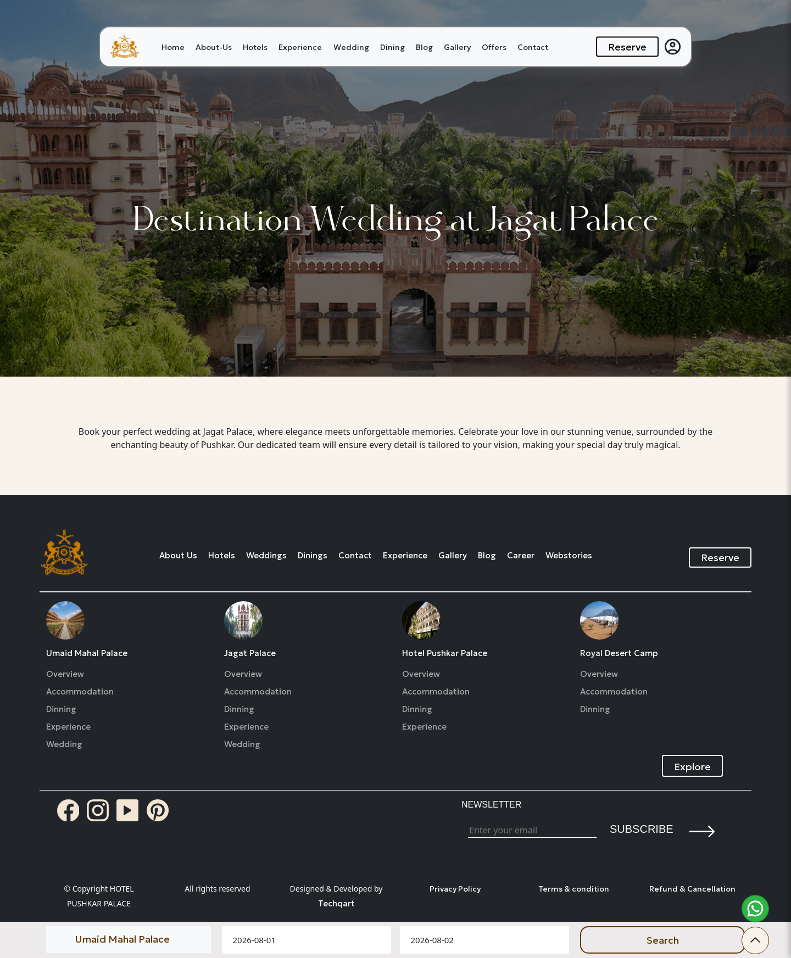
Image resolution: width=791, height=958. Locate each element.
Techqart (336, 903)
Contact (532, 47)
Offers (494, 47)
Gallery (457, 47)
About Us (178, 556)
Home (173, 47)
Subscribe (641, 829)
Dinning (61, 709)
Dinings (312, 556)
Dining (392, 47)
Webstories (568, 556)
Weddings (266, 556)
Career (520, 556)
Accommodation (80, 692)
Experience (300, 47)
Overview (65, 674)
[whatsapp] (755, 908)
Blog (424, 47)
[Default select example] (128, 939)
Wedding (351, 47)
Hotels (255, 47)
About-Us (214, 47)
